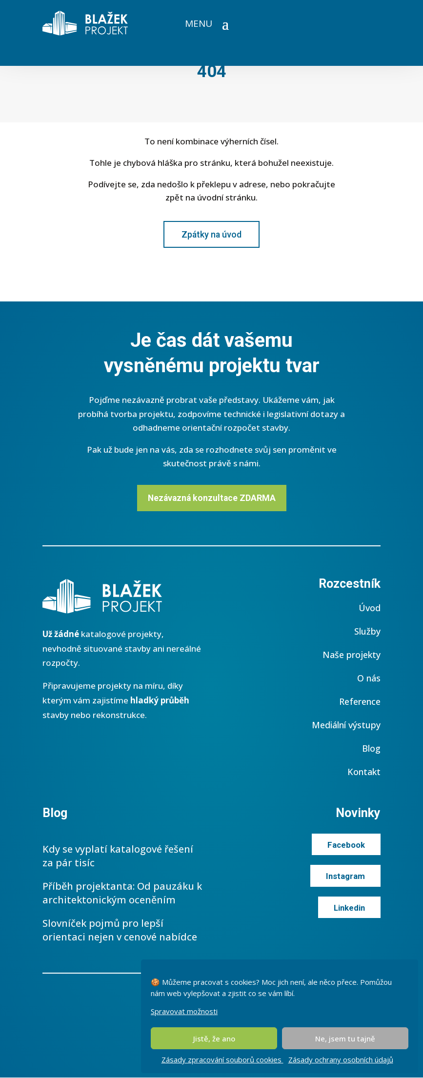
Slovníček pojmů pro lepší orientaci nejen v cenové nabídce (119, 930)
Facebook (346, 845)
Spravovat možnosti (184, 1011)
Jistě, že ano (214, 1038)
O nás (369, 678)
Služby (367, 632)
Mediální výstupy (346, 725)
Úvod (370, 608)
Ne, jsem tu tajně (345, 1038)
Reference (360, 702)
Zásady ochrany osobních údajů (340, 1059)
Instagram (345, 877)
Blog (371, 749)
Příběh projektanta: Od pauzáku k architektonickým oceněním (122, 893)
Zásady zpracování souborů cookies (222, 1059)
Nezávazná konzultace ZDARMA (211, 498)
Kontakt (364, 772)
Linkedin (348, 908)
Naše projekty (351, 655)
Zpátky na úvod (211, 234)
